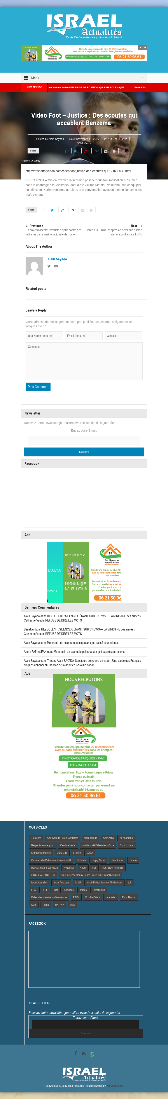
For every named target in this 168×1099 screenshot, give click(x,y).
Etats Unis (62, 853)
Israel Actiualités (39, 882)
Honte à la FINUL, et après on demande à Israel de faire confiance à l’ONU (113, 230)
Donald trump (127, 845)
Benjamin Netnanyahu (42, 845)
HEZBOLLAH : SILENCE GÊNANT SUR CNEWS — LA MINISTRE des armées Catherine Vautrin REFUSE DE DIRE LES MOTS (79, 631)
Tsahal (45, 905)
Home (25, 160)
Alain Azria (108, 838)
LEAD (34, 890)
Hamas (133, 860)
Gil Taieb (81, 860)
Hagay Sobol (98, 860)
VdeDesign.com (114, 1086)
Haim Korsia (117, 860)
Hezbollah (69, 867)
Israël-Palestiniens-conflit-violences (104, 882)
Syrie (34, 905)
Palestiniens (99, 890)
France (123, 139)
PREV (76, 897)
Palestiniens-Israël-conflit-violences (49, 897)
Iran (94, 867)
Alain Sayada (56, 139)
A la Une (112, 139)
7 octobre (36, 838)
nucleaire (69, 890)
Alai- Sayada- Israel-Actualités (62, 838)
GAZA (90, 853)
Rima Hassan (129, 897)
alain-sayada (90, 838)
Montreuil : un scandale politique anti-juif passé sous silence (83, 643)
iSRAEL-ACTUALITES (43, 875)
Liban (55, 890)
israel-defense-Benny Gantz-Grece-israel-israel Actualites (90, 875)
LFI (45, 890)
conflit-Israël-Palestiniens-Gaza (98, 845)
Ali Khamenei (126, 838)
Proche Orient (92, 897)
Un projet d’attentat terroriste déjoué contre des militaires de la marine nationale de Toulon (55, 230)
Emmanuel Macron (41, 853)
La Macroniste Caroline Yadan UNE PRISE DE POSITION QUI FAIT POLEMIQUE (83, 87)
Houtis (83, 867)
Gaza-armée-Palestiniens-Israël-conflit (51, 860)
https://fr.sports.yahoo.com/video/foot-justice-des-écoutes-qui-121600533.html (78, 171)
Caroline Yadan (68, 845)
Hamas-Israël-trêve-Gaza (44, 867)
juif (129, 882)
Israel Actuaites (61, 882)
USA (72, 905)
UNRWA (59, 905)
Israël (78, 882)
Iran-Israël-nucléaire (112, 867)
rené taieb (111, 897)
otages (83, 890)
